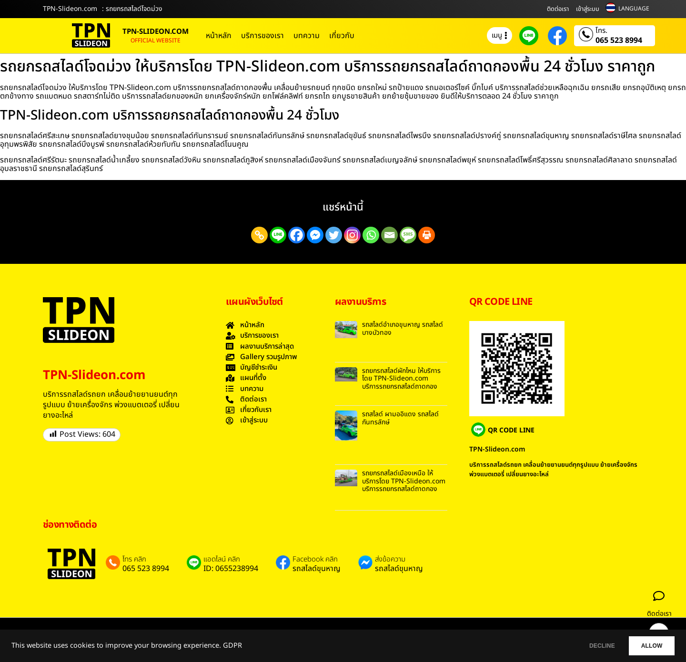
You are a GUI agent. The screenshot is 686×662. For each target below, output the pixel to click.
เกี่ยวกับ (341, 35)
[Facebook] (296, 235)
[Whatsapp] (371, 235)
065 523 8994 (618, 40)
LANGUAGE (633, 8)
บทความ (306, 35)
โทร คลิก (134, 559)
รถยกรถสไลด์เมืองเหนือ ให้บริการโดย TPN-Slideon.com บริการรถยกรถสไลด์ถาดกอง (403, 481)
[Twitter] (333, 235)
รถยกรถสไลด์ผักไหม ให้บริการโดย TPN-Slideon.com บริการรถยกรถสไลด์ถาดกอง (401, 379)
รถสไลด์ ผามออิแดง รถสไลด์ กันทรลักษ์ (400, 418)
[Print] (426, 235)
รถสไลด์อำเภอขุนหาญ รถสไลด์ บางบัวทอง (402, 329)
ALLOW (647, 645)
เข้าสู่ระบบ (587, 9)
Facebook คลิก (315, 559)
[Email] (389, 235)
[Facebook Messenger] (315, 235)
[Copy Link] (259, 235)
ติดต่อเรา (558, 9)
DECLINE (588, 645)
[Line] (278, 235)
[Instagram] (352, 235)
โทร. (601, 31)
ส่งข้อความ (390, 559)
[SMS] (408, 235)
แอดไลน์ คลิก (221, 559)
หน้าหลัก (219, 35)
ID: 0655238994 (230, 568)
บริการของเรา (262, 35)
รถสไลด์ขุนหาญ (317, 568)
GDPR (232, 646)
